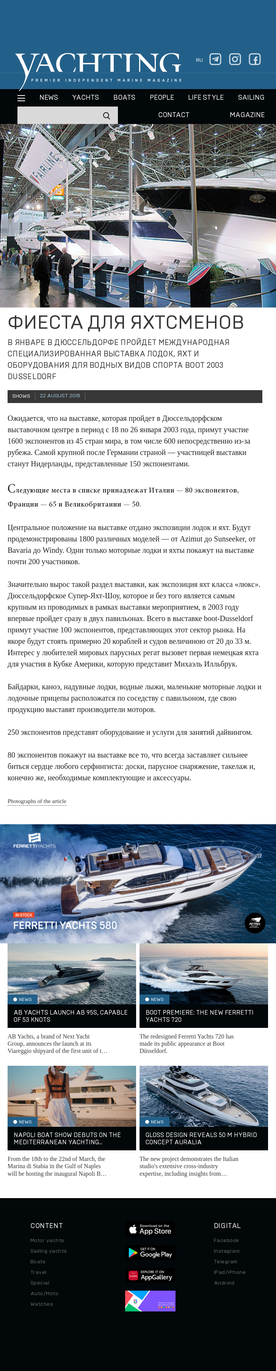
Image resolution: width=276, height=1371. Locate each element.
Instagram (227, 1251)
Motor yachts (47, 1240)
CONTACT (174, 115)
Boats (37, 1261)
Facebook (226, 1240)
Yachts (85, 97)
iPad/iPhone (230, 1272)
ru (199, 60)
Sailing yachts (48, 1251)
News (48, 97)
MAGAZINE (247, 115)
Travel (38, 1272)
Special (39, 1283)
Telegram (226, 1261)
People (162, 97)
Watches (41, 1304)
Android (224, 1283)
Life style (206, 97)
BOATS (124, 97)
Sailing (251, 97)
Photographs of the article (37, 801)
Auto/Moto (44, 1293)
